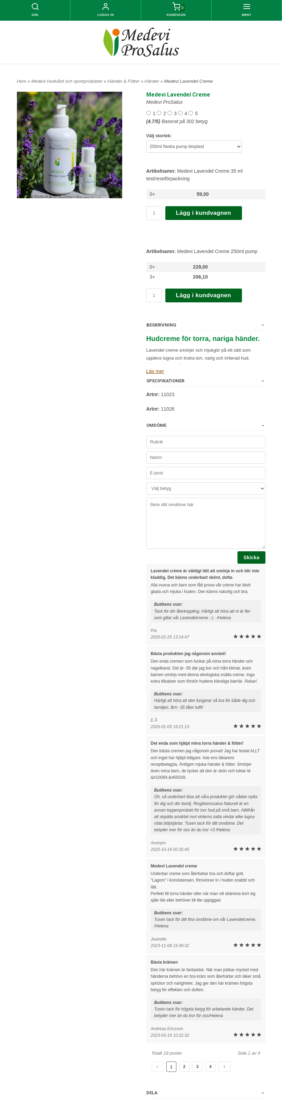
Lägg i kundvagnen (203, 213)
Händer (153, 81)
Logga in (105, 15)
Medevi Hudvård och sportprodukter (67, 81)
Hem (21, 81)
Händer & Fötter (124, 81)
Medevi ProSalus (164, 102)
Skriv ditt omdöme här (205, 523)
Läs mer (155, 371)
